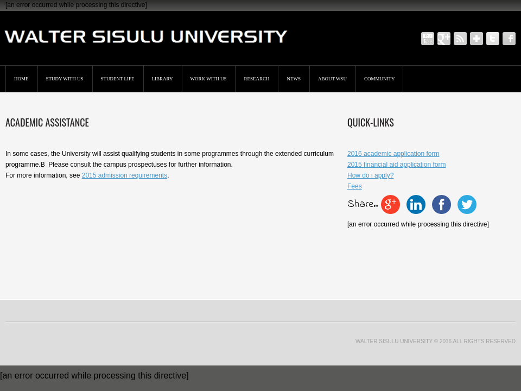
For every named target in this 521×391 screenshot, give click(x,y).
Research (256, 78)
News (294, 78)
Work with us (208, 78)
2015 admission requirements (124, 175)
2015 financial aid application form (396, 164)
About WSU (332, 78)
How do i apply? (370, 175)
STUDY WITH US (65, 78)
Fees (354, 186)
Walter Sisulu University (394, 341)
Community (379, 78)
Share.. (362, 204)
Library (162, 78)
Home (21, 78)
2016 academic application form (393, 153)
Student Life (118, 78)
